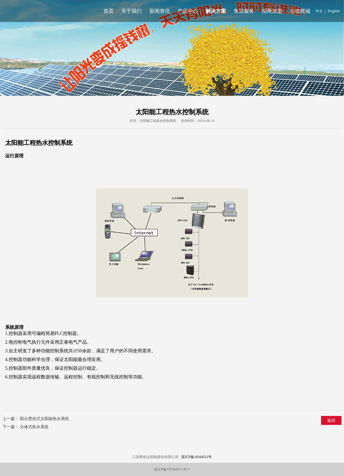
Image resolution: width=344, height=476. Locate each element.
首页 (108, 11)
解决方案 (216, 11)
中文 (319, 10)
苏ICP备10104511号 (196, 457)
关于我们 (131, 11)
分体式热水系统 (34, 426)
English (334, 10)
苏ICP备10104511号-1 (172, 469)
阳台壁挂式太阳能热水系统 (44, 418)
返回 (331, 420)
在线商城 (300, 11)
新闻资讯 (159, 11)
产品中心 (187, 11)
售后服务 (244, 11)
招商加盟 (272, 11)
